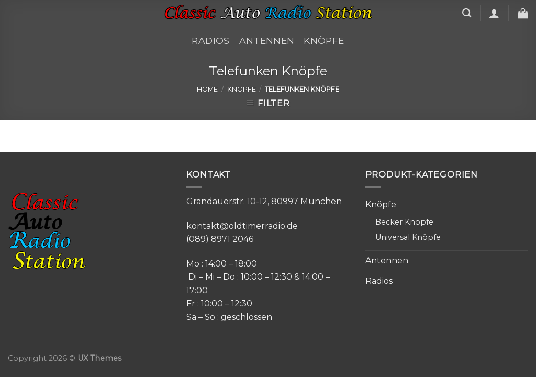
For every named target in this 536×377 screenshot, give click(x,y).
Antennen (267, 40)
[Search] (466, 13)
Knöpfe (324, 40)
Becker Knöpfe (404, 222)
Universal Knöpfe (408, 237)
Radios (210, 40)
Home (207, 89)
